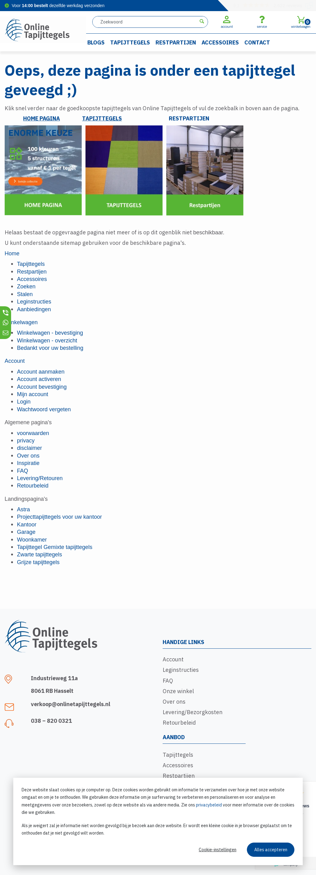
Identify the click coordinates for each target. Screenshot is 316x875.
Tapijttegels (130, 42)
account (227, 22)
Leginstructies (181, 669)
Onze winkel (178, 691)
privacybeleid (209, 805)
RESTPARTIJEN (189, 118)
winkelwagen (300, 22)
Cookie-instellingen (217, 849)
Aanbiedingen (34, 309)
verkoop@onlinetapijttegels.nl (70, 704)
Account (173, 659)
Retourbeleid (179, 722)
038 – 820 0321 (51, 720)
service (262, 22)
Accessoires (220, 42)
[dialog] (158, 821)
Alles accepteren (270, 849)
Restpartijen (176, 42)
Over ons (174, 701)
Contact (257, 42)
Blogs (96, 42)
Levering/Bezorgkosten (192, 712)
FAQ (168, 680)
